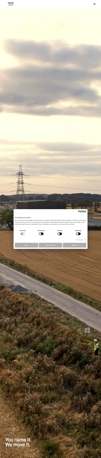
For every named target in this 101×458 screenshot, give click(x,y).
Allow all (74, 245)
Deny (26, 245)
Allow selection (50, 245)
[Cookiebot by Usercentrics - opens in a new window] (79, 211)
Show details (79, 240)
